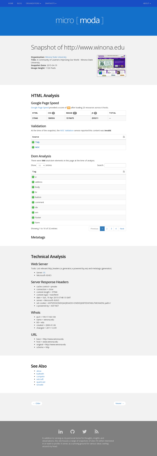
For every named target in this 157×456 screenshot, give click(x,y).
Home (11, 3)
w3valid (40, 384)
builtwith (40, 373)
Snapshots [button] (50, 3)
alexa (39, 371)
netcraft (40, 379)
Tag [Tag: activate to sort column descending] (34, 171)
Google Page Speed (40, 107)
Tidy (34, 142)
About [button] (147, 3)
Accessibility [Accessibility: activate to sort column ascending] (103, 136)
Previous (94, 228)
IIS (44, 272)
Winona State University (55, 57)
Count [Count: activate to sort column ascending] (116, 171)
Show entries (41, 165)
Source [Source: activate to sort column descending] (35, 136)
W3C (34, 147)
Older (36, 403)
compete (41, 376)
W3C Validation (67, 130)
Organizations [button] (33, 3)
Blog (19, 3)
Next (122, 228)
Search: (111, 165)
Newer (120, 403)
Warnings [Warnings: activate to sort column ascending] (76, 136)
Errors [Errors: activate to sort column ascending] (56, 136)
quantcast (41, 382)
